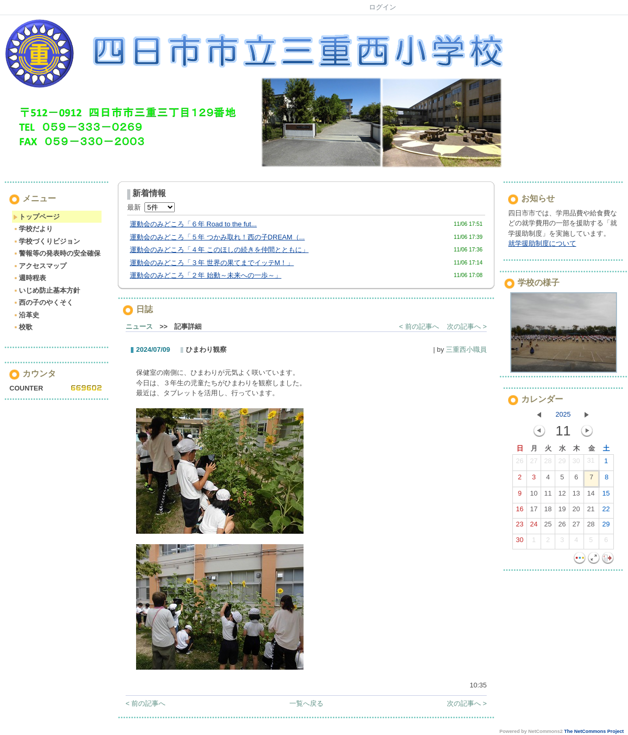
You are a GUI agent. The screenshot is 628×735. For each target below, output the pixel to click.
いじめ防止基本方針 (46, 290)
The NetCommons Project (594, 731)
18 (548, 511)
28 (548, 463)
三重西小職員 (466, 349)
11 (548, 495)
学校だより (33, 229)
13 (576, 495)
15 (606, 495)
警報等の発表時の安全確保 (56, 253)
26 (519, 463)
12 (562, 495)
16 (519, 511)
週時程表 (29, 278)
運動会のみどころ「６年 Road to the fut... (193, 224)
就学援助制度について (542, 243)
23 (519, 526)
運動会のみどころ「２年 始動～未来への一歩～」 (206, 275)
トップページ (36, 217)
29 (562, 463)
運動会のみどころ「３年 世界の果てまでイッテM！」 (212, 263)
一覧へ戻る (306, 703)
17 (533, 511)
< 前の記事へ (419, 326)
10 (533, 495)
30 (576, 463)
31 (591, 462)
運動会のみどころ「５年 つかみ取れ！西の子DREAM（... (217, 237)
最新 (151, 207)
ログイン (382, 7)
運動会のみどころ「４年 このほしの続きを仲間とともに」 (219, 250)
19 (562, 511)
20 (576, 511)
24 (533, 526)
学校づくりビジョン (46, 241)
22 (606, 511)
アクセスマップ (39, 266)
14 (591, 495)
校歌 (22, 327)
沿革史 (26, 315)
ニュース (139, 326)
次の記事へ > (467, 326)
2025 (563, 414)
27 (533, 463)
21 (591, 511)
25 (548, 526)
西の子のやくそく (43, 302)
